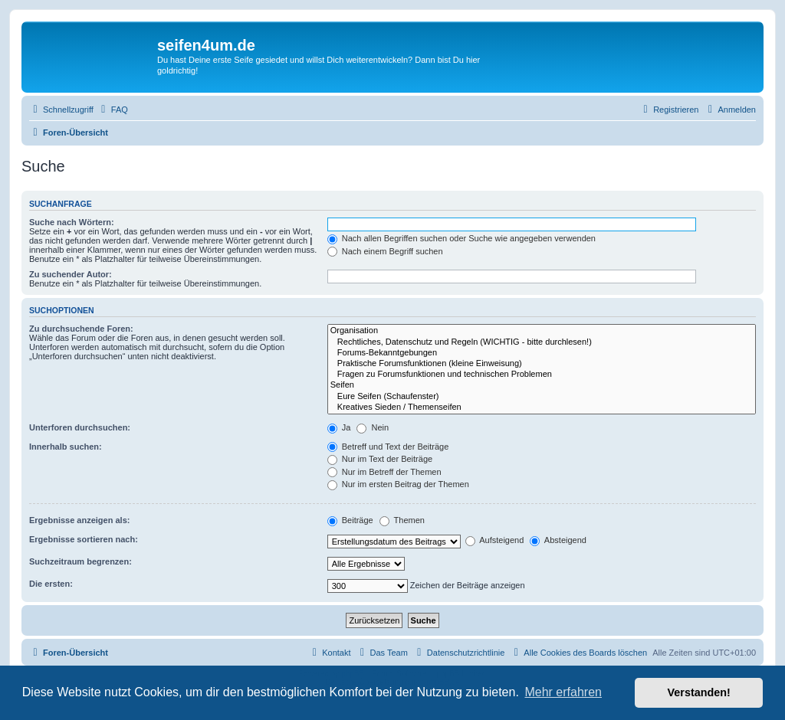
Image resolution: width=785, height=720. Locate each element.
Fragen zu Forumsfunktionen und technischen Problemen (541, 374)
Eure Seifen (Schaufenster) (541, 396)
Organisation (541, 331)
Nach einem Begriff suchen (385, 251)
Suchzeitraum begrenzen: (80, 561)
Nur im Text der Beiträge (379, 458)
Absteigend (558, 540)
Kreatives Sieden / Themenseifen (541, 407)
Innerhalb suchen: (65, 446)
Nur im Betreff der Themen (384, 471)
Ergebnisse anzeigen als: (79, 520)
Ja (339, 427)
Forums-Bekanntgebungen (541, 353)
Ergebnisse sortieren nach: (83, 539)
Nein (372, 427)
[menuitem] (112, 109)
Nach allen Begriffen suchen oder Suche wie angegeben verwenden (461, 238)
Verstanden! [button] (699, 692)
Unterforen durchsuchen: (79, 427)
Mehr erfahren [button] (563, 692)
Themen (402, 520)
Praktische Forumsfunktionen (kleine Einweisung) (541, 363)
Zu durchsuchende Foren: (81, 328)
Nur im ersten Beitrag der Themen (398, 484)
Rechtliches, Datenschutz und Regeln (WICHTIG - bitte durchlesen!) (541, 342)
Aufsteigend (494, 540)
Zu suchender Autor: (70, 274)
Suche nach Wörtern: (71, 222)
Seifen (541, 385)
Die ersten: (51, 583)
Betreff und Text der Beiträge (388, 446)
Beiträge (350, 520)
